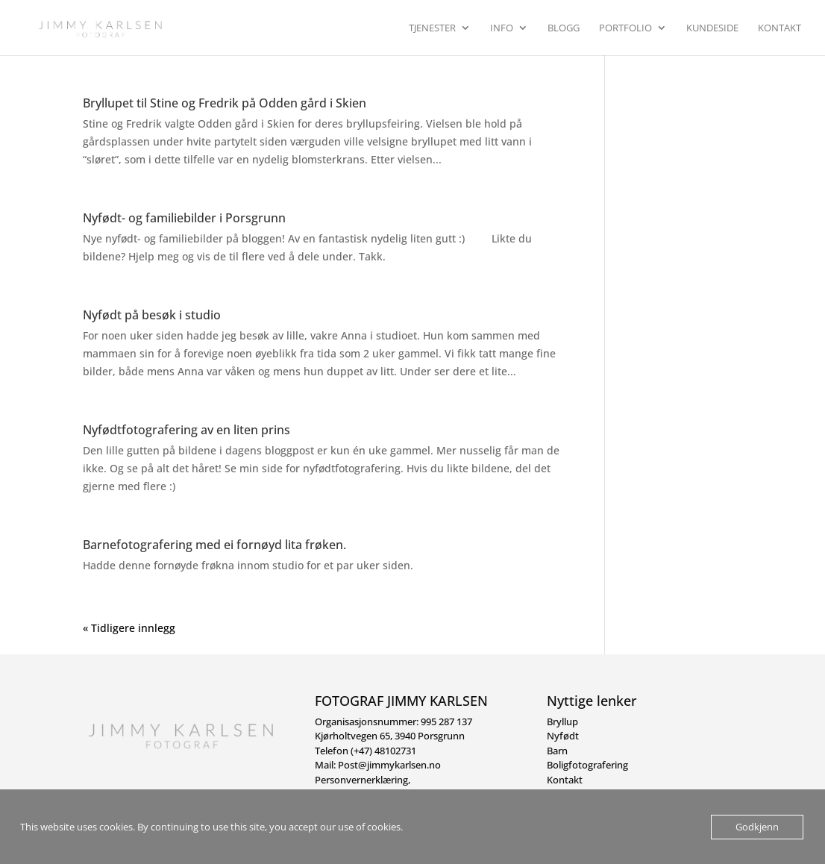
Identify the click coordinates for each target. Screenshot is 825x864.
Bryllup (562, 721)
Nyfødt (563, 735)
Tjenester (432, 28)
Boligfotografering (587, 764)
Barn (557, 750)
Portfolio (625, 28)
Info (501, 28)
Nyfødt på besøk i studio (152, 315)
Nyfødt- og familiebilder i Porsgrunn (184, 218)
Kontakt (779, 28)
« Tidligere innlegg (129, 628)
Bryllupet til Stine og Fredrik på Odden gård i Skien (224, 103)
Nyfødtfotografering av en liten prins (186, 430)
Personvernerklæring (361, 779)
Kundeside (712, 28)
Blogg (564, 28)
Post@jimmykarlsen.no (389, 764)
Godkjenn (757, 826)
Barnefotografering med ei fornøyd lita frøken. (214, 544)
